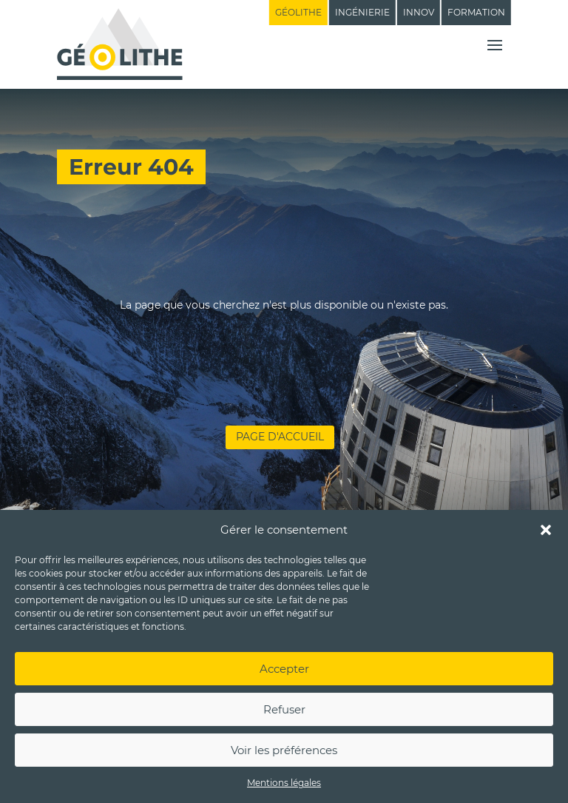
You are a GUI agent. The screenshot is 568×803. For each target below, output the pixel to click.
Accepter (284, 669)
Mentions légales (284, 782)
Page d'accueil (280, 436)
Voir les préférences (284, 750)
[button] (545, 530)
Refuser (284, 709)
